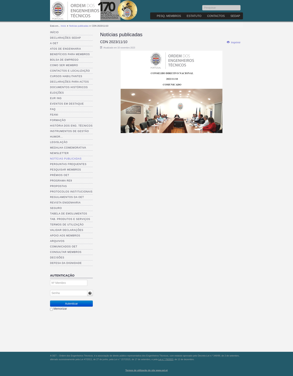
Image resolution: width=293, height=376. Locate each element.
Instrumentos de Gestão (69, 131)
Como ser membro (64, 65)
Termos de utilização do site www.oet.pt (146, 370)
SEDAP (235, 15)
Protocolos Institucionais (71, 191)
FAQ (53, 109)
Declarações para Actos (69, 81)
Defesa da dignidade (66, 263)
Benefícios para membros (70, 54)
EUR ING (56, 98)
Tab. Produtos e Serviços (70, 219)
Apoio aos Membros (65, 235)
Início (63, 26)
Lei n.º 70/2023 (165, 359)
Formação (58, 120)
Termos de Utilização (67, 224)
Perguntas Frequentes (68, 164)
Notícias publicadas (79, 26)
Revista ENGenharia (65, 202)
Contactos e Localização (70, 70)
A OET (54, 43)
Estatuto (194, 15)
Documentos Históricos (69, 87)
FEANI (54, 114)
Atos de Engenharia (65, 48)
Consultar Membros (66, 252)
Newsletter (59, 153)
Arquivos (57, 241)
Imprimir (234, 42)
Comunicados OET (63, 246)
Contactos (216, 15)
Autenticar (71, 303)
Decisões (57, 257)
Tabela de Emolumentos (68, 213)
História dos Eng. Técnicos (71, 125)
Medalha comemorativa (68, 147)
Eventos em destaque (67, 103)
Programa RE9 (61, 180)
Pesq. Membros (169, 15)
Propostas (58, 186)
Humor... (56, 136)
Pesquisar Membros (65, 169)
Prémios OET (59, 175)
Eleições (57, 92)
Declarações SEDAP (65, 37)
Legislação (59, 142)
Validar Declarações (66, 230)
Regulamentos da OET (67, 197)
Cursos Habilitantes (66, 76)
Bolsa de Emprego (64, 59)
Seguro (56, 208)
